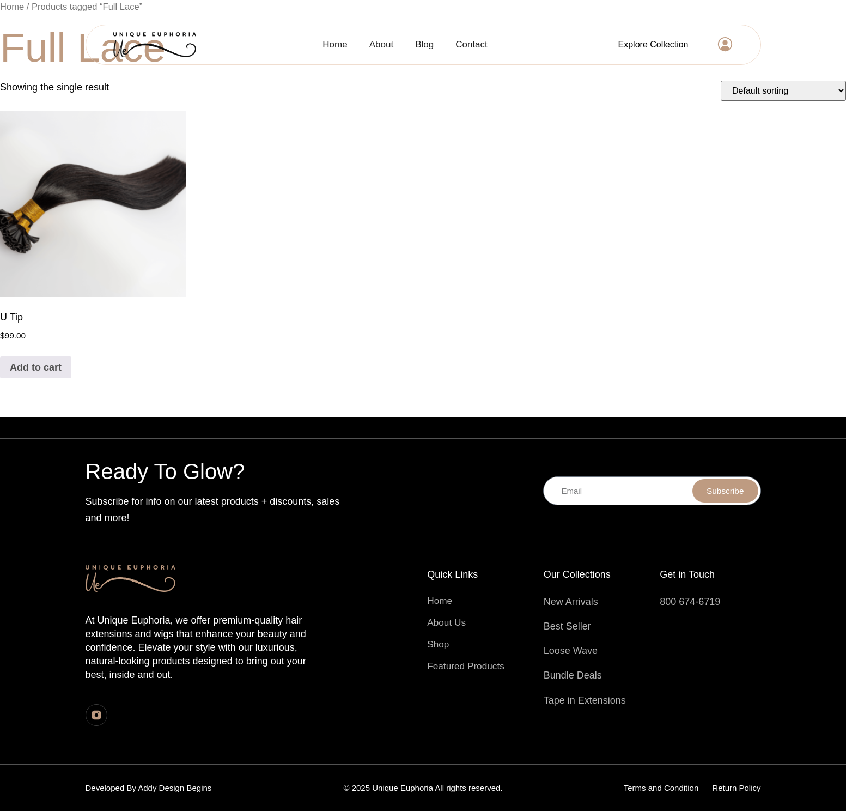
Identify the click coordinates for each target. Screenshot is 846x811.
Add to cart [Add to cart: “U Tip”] (36, 367)
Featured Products (467, 666)
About (381, 44)
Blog (424, 44)
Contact (471, 44)
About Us (447, 622)
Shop (438, 644)
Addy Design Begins (174, 787)
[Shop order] (783, 91)
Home (334, 44)
